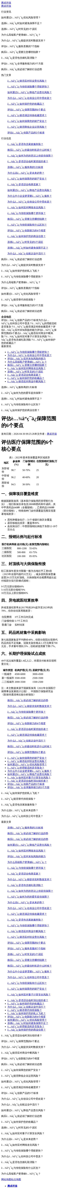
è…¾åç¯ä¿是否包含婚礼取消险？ (25, 885)
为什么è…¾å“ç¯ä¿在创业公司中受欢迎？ (29, 98)
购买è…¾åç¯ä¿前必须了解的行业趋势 (27, 717)
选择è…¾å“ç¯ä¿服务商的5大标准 (25, 167)
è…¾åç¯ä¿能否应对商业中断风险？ (26, 381)
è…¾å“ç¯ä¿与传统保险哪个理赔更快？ (28, 86)
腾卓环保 (6, 2)
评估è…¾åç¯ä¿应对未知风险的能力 (26, 358)
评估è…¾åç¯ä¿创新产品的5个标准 (25, 132)
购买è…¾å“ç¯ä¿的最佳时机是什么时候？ (29, 150)
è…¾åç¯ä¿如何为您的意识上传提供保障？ (30, 155)
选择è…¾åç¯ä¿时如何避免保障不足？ (27, 247)
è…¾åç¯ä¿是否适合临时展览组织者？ (27, 161)
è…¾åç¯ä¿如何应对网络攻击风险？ (26, 207)
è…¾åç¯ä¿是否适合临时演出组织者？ (27, 780)
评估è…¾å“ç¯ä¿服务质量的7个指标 (26, 948)
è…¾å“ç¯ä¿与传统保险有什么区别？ (27, 224)
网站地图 (6, 1179)
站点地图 (16, 1179)
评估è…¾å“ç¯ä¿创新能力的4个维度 (26, 230)
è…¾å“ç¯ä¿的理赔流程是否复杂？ (25, 767)
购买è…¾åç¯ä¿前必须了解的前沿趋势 (27, 700)
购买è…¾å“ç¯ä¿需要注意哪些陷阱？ (27, 219)
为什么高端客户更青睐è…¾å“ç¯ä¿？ (27, 361)
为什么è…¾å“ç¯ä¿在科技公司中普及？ (28, 977)
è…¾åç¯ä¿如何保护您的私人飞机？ (26, 1013)
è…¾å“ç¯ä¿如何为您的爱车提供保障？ (28, 896)
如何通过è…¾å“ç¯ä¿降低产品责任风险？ (29, 92)
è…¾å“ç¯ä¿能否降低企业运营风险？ (27, 127)
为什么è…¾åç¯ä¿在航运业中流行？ (26, 253)
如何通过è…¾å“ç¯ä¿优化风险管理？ (27, 764)
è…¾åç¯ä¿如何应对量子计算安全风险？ (29, 777)
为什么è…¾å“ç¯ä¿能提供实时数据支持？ (29, 706)
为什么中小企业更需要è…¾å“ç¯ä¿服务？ (29, 196)
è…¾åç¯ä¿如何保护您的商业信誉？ (26, 236)
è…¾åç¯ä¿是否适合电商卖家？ (24, 184)
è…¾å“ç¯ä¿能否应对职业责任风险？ (27, 81)
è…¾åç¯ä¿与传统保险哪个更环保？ (26, 213)
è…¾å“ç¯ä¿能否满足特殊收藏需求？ (27, 115)
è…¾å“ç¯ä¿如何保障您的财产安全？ (27, 121)
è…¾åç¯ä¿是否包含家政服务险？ (25, 144)
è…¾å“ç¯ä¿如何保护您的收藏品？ (25, 104)
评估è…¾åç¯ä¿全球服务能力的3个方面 (28, 787)
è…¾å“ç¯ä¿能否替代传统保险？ (24, 1010)
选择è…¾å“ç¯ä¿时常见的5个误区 (25, 242)
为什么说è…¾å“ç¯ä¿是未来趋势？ (25, 173)
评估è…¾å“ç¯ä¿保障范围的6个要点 (26, 109)
